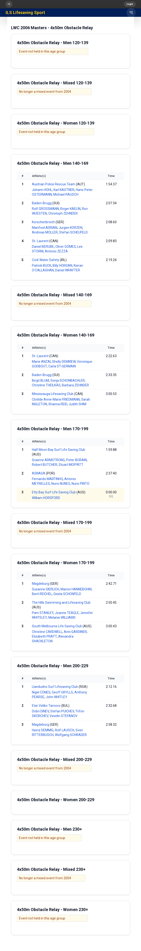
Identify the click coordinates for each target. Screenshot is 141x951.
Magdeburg (40, 583)
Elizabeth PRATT (44, 636)
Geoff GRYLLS (62, 692)
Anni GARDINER (75, 632)
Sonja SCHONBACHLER (67, 380)
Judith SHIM (77, 404)
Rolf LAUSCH (64, 730)
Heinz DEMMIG (42, 730)
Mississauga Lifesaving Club (52, 394)
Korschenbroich (43, 222)
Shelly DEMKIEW (64, 361)
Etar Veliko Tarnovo (46, 705)
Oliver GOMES (65, 246)
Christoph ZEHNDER (63, 213)
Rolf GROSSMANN (45, 209)
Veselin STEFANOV (63, 716)
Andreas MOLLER (45, 232)
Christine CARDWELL (47, 632)
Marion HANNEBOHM (76, 589)
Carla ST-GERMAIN (62, 366)
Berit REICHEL (42, 594)
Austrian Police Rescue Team (53, 184)
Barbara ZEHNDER (75, 385)
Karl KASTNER (63, 190)
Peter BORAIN (76, 460)
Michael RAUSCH (65, 194)
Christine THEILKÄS (46, 385)
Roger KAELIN (70, 209)
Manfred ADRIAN (44, 228)
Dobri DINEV (40, 711)
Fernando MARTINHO (47, 479)
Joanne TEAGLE (67, 613)
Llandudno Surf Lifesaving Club (55, 687)
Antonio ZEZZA (56, 251)
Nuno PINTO (80, 483)
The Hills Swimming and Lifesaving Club (61, 602)
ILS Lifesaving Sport (25, 12)
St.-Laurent (40, 241)
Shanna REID (57, 404)
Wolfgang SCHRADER (71, 735)
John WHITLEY (56, 697)
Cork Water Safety (45, 260)
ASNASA (38, 473)
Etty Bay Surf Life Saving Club (54, 492)
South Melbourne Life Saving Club (57, 626)
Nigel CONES (41, 692)
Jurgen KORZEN (70, 228)
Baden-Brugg (42, 203)
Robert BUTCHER (44, 465)
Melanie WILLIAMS (62, 617)
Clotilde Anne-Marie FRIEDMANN (56, 399)
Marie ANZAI (41, 361)
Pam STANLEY (42, 613)
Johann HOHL (42, 190)
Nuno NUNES (60, 483)
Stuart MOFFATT (71, 465)
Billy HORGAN (62, 265)
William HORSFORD (46, 498)
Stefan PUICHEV (62, 711)
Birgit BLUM (40, 380)
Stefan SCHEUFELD (73, 232)
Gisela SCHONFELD (67, 594)
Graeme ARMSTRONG (48, 460)
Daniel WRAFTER (67, 270)
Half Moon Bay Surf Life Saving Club (58, 450)
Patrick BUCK (41, 265)
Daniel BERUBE (43, 246)
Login (130, 4)
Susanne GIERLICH (45, 589)
